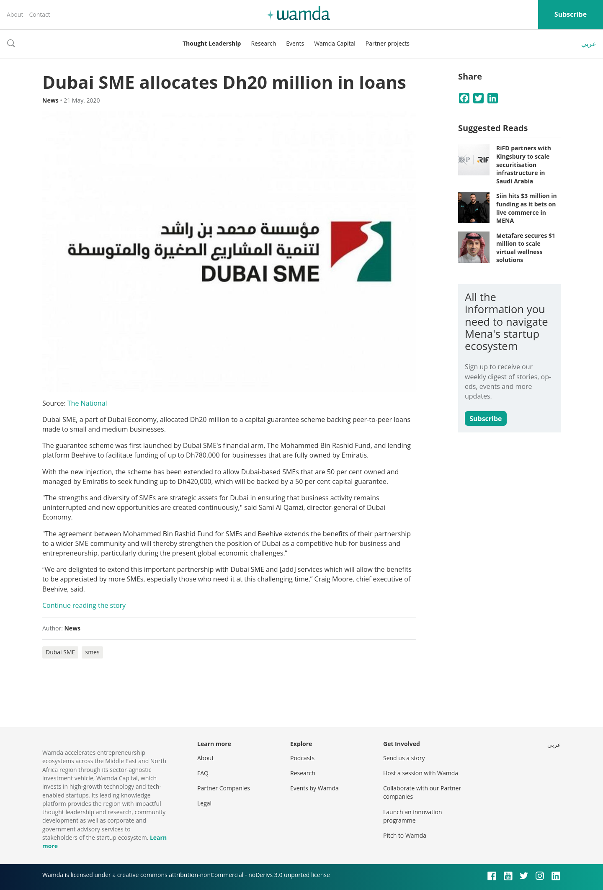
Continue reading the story (84, 605)
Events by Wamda (314, 788)
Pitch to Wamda (404, 835)
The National (87, 403)
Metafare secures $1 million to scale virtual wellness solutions (525, 248)
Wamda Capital (335, 43)
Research (263, 43)
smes (92, 652)
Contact (39, 14)
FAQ (203, 773)
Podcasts (302, 758)
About (15, 14)
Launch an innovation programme (412, 816)
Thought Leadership (212, 43)
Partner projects (388, 43)
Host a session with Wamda (420, 773)
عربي (588, 43)
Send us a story (404, 758)
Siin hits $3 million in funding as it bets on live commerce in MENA (526, 208)
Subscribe (570, 14)
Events (295, 43)
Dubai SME (60, 652)
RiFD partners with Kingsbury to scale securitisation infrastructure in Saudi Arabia (523, 164)
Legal (204, 803)
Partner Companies (223, 788)
